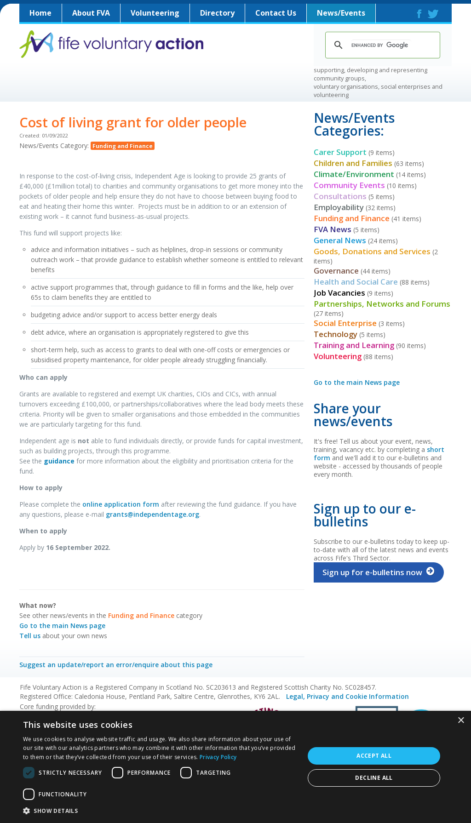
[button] (159, 810)
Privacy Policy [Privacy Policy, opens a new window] (218, 757)
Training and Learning (354, 345)
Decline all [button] (373, 778)
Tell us (29, 635)
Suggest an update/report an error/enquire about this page (116, 664)
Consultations (340, 196)
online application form (120, 504)
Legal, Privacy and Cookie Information (347, 696)
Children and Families (353, 163)
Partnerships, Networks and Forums (382, 303)
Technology (335, 334)
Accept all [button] (373, 756)
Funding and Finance (122, 145)
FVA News (332, 229)
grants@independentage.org (152, 514)
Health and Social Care (356, 281)
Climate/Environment (354, 174)
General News (340, 240)
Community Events (349, 185)
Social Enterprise (345, 323)
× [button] (460, 720)
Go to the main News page (62, 625)
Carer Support (340, 152)
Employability (339, 207)
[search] (381, 45)
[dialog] (235, 767)
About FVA (91, 13)
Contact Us (275, 13)
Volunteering (155, 13)
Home (40, 13)
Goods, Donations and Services (372, 251)
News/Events (341, 13)
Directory (217, 13)
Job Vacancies (339, 292)
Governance (336, 270)
